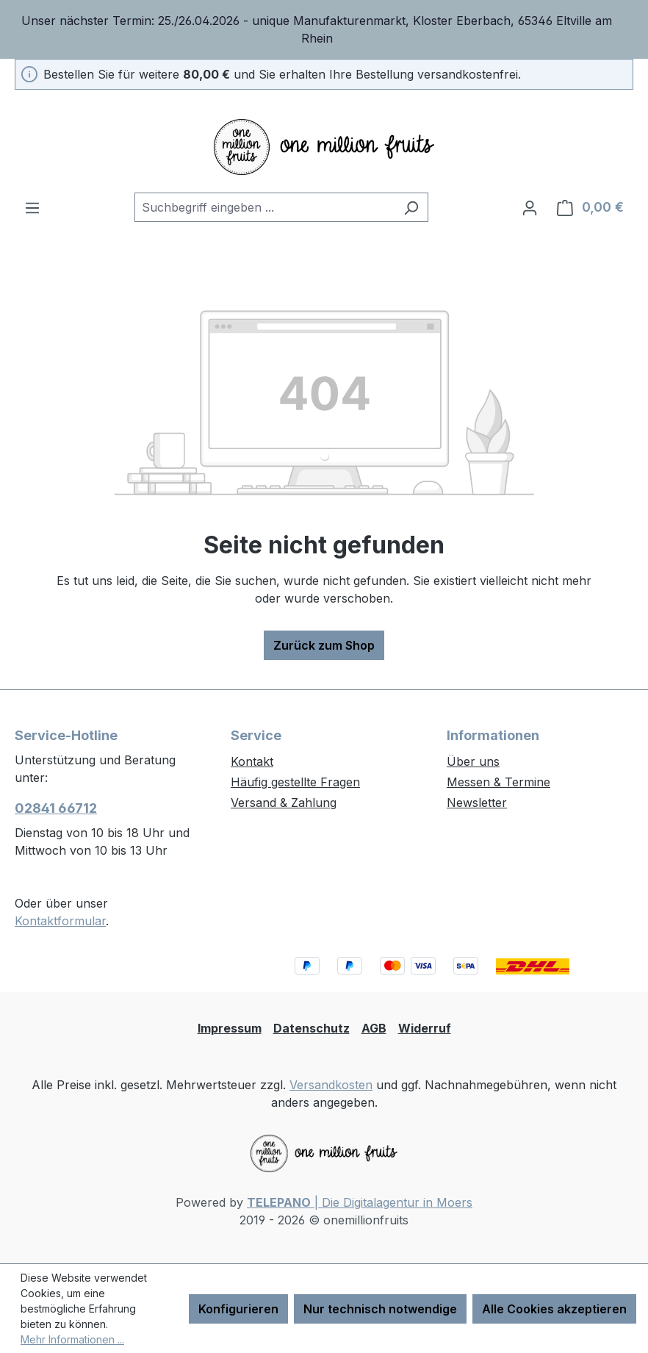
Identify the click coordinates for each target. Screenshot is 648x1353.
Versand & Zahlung (283, 802)
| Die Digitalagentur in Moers (359, 1202)
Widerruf (424, 1028)
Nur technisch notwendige (380, 1309)
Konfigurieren (238, 1309)
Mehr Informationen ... (72, 1339)
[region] (324, 29)
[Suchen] (411, 207)
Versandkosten (330, 1084)
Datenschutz (311, 1028)
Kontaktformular (60, 921)
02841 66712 (56, 808)
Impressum (230, 1028)
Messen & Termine (498, 782)
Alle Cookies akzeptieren (554, 1309)
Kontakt (252, 761)
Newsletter (477, 802)
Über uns (473, 761)
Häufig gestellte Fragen (295, 782)
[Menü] (32, 207)
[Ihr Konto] (529, 207)
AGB (373, 1028)
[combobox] (264, 207)
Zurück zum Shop (324, 645)
